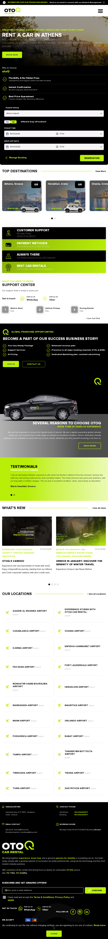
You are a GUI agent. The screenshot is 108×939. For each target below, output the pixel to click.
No (14, 122)
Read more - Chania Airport (80, 631)
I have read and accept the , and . (39, 899)
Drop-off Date (11, 141)
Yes (7, 122)
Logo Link (12, 11)
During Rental (87, 309)
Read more (12, 209)
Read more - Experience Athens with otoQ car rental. (80, 613)
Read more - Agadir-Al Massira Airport (28, 613)
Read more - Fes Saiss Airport (28, 667)
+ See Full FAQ (92, 319)
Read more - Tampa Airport (28, 755)
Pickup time (9, 128)
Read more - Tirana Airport (80, 773)
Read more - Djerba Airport (28, 648)
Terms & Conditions (44, 898)
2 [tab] (55, 219)
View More (100, 171)
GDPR (11, 901)
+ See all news (99, 509)
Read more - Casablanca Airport (28, 631)
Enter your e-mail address (22, 891)
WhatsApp (32, 300)
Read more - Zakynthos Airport (80, 789)
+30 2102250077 (81, 813)
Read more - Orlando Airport (80, 721)
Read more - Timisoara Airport (28, 773)
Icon (31, 921)
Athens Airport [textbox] (12, 113)
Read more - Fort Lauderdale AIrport (80, 667)
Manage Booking (17, 157)
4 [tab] (57, 585)
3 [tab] (55, 585)
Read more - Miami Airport (28, 721)
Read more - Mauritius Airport (80, 706)
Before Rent (17, 309)
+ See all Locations (96, 595)
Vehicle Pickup (52, 309)
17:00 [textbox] (62, 134)
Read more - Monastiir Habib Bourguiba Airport (28, 687)
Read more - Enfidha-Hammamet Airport (80, 648)
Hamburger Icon (101, 12)
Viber (52, 300)
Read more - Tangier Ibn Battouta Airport (80, 755)
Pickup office (12, 108)
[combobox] (54, 113)
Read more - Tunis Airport (28, 789)
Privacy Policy (62, 898)
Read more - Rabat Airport (80, 737)
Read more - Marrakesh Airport (28, 706)
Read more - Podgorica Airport (28, 737)
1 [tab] (52, 219)
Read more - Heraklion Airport (80, 687)
